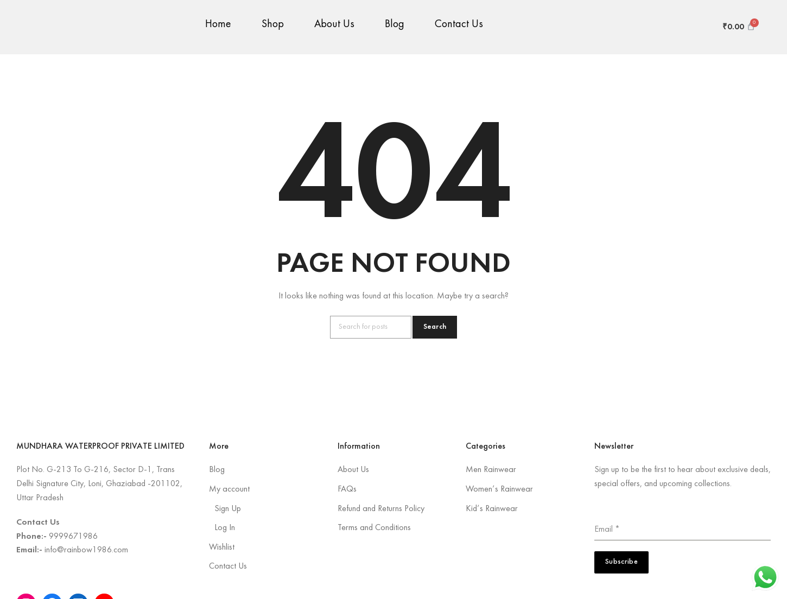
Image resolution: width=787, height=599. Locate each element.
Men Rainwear (491, 470)
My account (229, 489)
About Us (334, 32)
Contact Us (459, 32)
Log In (224, 528)
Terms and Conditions (374, 528)
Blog (394, 32)
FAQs (347, 489)
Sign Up (227, 509)
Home (218, 32)
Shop (273, 32)
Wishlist (221, 547)
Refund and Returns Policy (381, 509)
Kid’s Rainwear (492, 509)
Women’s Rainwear (499, 489)
